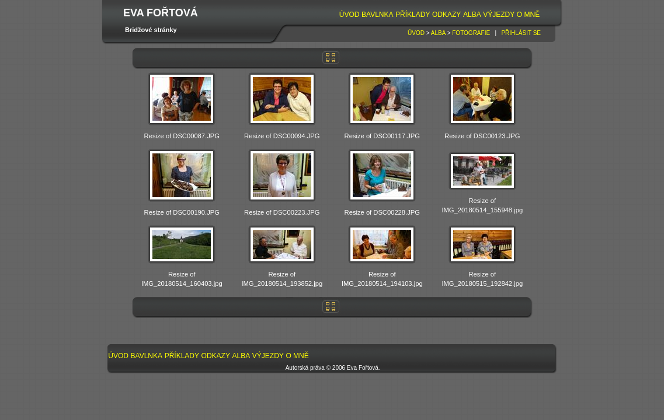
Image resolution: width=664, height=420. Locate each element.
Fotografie (471, 33)
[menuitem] (349, 15)
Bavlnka (377, 14)
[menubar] (439, 15)
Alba (472, 14)
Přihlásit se (521, 33)
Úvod (349, 14)
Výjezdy (498, 14)
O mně (528, 14)
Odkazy (446, 14)
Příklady (412, 14)
